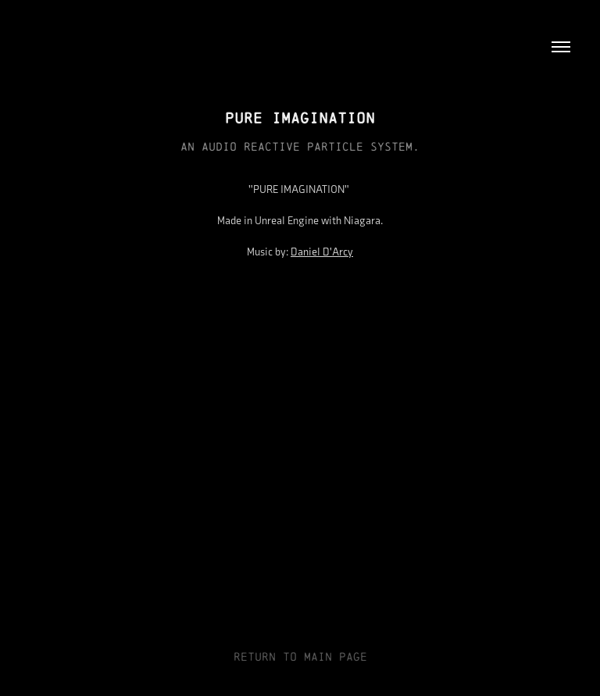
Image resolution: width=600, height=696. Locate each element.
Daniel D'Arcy (322, 252)
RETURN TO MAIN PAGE (300, 656)
